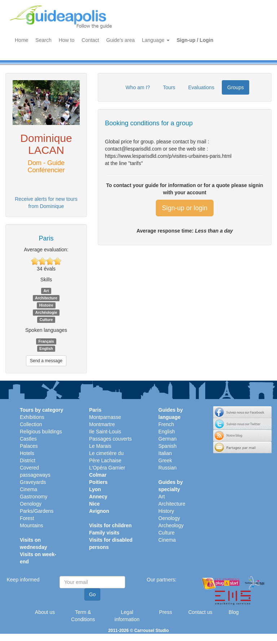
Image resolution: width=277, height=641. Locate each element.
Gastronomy (33, 496)
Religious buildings (41, 431)
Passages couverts (110, 439)
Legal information (127, 615)
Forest (27, 518)
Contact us (200, 612)
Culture (166, 533)
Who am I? (138, 87)
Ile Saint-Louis (105, 431)
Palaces (29, 446)
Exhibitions (32, 417)
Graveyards (33, 482)
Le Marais (100, 446)
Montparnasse (105, 417)
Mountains (31, 525)
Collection (31, 424)
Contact (90, 40)
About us (45, 612)
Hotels (27, 453)
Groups (235, 87)
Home (21, 40)
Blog (234, 612)
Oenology (30, 504)
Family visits (104, 533)
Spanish (167, 446)
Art (161, 496)
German (167, 439)
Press (165, 612)
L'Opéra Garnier (107, 468)
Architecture (171, 504)
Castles (28, 439)
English (166, 431)
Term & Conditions (83, 615)
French (166, 424)
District (27, 460)
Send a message (46, 360)
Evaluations (201, 87)
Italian (165, 453)
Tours (169, 87)
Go (92, 594)
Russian (167, 468)
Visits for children (110, 525)
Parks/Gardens (36, 511)
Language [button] (156, 40)
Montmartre (102, 424)
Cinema (28, 489)
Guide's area (120, 40)
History (166, 511)
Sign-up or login (184, 208)
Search (43, 40)
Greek (165, 460)
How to (67, 40)
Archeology (171, 525)
